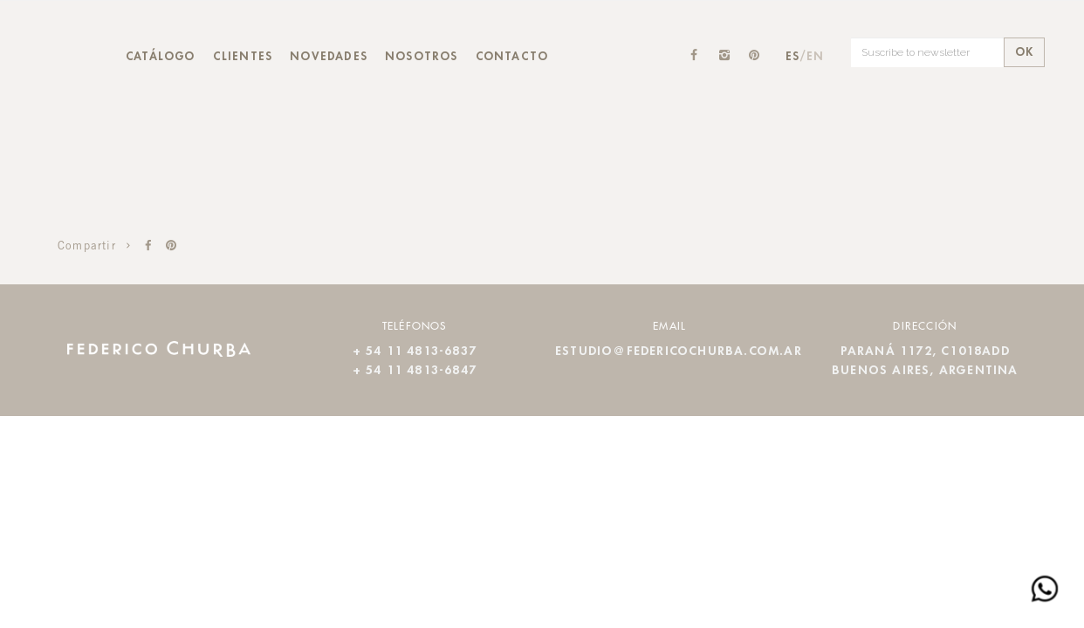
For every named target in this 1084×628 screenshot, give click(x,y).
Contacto (512, 57)
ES (792, 57)
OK (1024, 52)
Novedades (328, 57)
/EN (812, 57)
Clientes (243, 57)
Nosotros (421, 57)
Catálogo (161, 57)
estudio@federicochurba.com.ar (678, 351)
